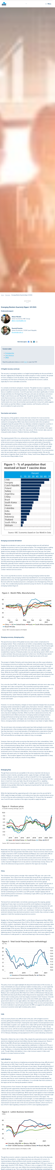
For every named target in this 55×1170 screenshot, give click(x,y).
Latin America (9, 355)
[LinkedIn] (34, 342)
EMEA (7, 357)
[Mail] (37, 342)
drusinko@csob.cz (17, 332)
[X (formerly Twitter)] (31, 342)
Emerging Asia (9, 353)
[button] (48, 4)
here (25, 362)
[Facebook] (29, 342)
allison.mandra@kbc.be (19, 321)
